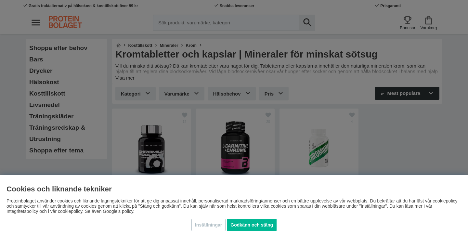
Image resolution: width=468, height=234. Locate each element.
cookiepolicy (70, 211)
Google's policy (118, 211)
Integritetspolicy (22, 211)
